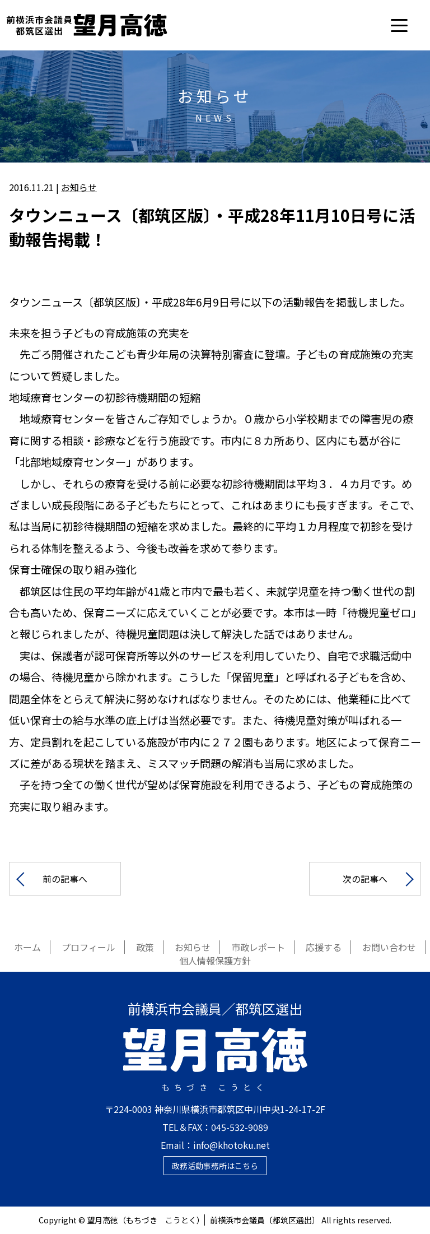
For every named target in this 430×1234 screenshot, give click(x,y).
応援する (324, 947)
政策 (145, 947)
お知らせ (79, 187)
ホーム (27, 947)
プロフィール (88, 947)
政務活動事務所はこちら (215, 1165)
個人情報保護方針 (215, 960)
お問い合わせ (389, 947)
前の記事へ (65, 878)
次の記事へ (365, 878)
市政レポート (258, 947)
